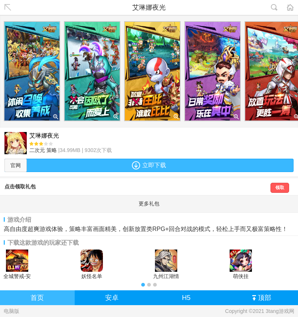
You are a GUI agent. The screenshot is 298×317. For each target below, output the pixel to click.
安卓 (112, 297)
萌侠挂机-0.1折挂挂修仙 (240, 264)
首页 (37, 297)
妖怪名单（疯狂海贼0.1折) (92, 264)
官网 (15, 165)
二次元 (37, 150)
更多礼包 (149, 204)
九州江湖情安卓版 (166, 264)
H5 (186, 297)
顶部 (261, 298)
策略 (51, 150)
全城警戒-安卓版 (17, 264)
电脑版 (11, 311)
